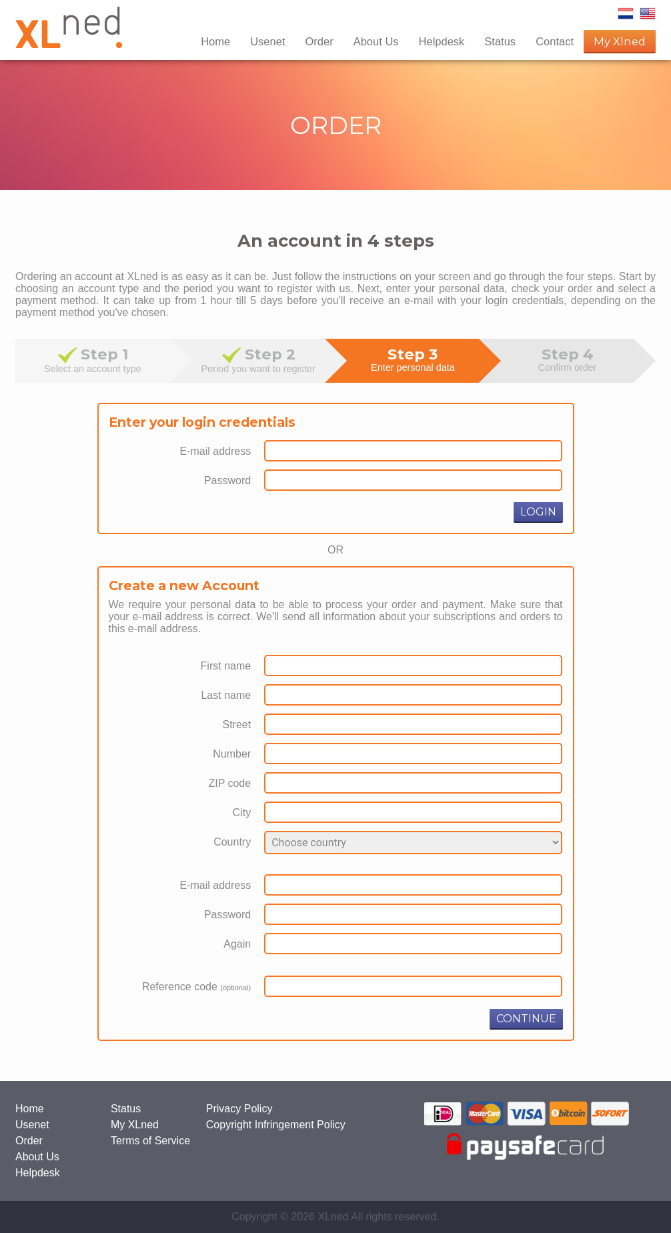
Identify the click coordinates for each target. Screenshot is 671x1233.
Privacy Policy (239, 1108)
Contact (555, 41)
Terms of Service (150, 1140)
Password (227, 480)
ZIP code (229, 783)
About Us (376, 41)
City (242, 812)
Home (215, 41)
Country (232, 842)
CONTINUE (526, 1018)
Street (236, 724)
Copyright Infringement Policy (276, 1124)
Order (319, 41)
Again (237, 944)
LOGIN (538, 511)
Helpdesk (442, 41)
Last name (226, 695)
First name (226, 666)
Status (500, 41)
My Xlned (620, 41)
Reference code (196, 986)
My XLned (135, 1124)
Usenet (267, 41)
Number (232, 754)
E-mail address (215, 451)
